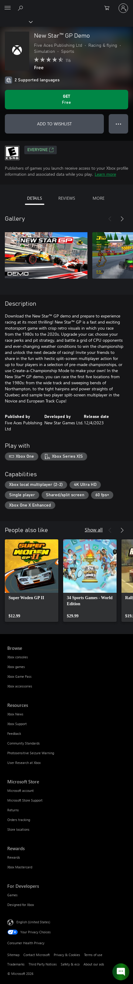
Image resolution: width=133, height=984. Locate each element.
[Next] (122, 219)
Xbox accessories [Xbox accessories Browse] (19, 686)
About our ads (94, 964)
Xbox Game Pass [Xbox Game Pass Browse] (19, 676)
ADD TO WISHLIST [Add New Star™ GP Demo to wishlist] (54, 124)
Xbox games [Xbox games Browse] (16, 667)
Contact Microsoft (36, 955)
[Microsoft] (66, 4)
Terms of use (93, 955)
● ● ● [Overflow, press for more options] (118, 123)
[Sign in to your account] (123, 8)
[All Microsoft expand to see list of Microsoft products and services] (7, 8)
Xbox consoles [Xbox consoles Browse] (17, 657)
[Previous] (110, 219)
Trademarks (16, 964)
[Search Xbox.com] (21, 8)
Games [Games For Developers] (12, 895)
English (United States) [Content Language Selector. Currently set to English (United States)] (33, 922)
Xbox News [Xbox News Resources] (15, 714)
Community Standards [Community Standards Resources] (23, 743)
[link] (31, 580)
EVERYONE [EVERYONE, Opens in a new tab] (40, 150)
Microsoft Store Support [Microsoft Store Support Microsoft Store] (25, 800)
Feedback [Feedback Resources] (14, 733)
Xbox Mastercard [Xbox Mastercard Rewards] (19, 867)
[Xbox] (16, 21)
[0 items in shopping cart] (108, 8)
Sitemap (13, 955)
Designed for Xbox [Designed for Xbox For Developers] (20, 905)
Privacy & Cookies (67, 955)
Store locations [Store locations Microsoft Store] (18, 829)
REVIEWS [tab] (66, 198)
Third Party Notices (43, 964)
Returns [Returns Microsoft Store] (13, 810)
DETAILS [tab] (34, 198)
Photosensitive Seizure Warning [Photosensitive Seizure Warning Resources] (30, 753)
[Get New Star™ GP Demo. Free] (66, 99)
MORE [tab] (98, 198)
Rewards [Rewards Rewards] (13, 857)
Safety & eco (70, 964)
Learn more (105, 174)
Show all (94, 529)
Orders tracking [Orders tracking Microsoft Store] (18, 820)
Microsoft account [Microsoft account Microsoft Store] (20, 790)
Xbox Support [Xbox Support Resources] (17, 724)
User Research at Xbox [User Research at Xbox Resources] (24, 763)
